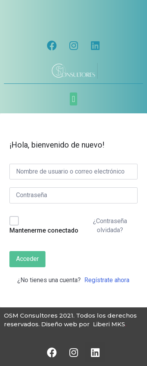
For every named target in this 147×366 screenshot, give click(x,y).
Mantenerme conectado (43, 230)
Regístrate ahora (106, 280)
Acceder (27, 258)
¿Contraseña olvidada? (110, 225)
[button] (73, 98)
